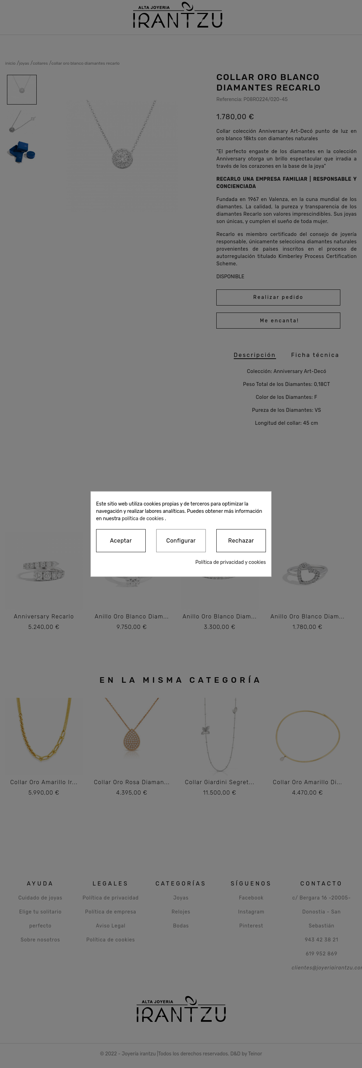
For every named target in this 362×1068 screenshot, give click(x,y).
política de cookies (143, 518)
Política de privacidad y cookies (230, 562)
